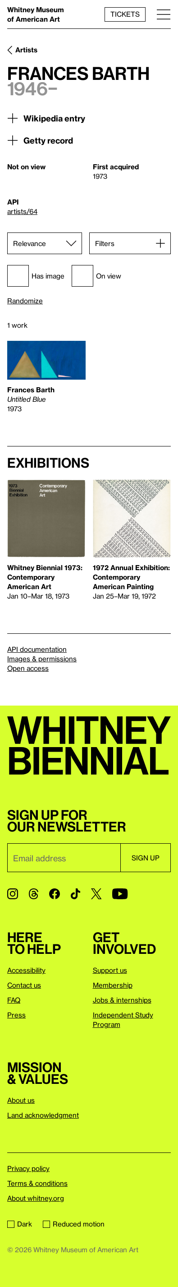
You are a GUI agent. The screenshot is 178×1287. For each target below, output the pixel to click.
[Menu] (163, 14)
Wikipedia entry (46, 118)
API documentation (37, 649)
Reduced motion (74, 1224)
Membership (112, 985)
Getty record (40, 140)
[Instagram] (12, 894)
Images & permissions (42, 659)
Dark (19, 1224)
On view (96, 276)
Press (16, 1015)
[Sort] (44, 243)
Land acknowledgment (43, 1115)
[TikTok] (75, 894)
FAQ (13, 1000)
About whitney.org (35, 1198)
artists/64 (22, 211)
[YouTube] (120, 894)
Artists (26, 50)
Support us (110, 970)
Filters (104, 243)
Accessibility (26, 970)
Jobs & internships (122, 1000)
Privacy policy (28, 1168)
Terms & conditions (37, 1183)
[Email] (63, 857)
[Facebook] (54, 894)
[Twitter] (96, 894)
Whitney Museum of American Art (35, 14)
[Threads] (33, 894)
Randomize (25, 300)
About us (21, 1100)
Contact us (24, 985)
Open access (28, 668)
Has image (35, 276)
